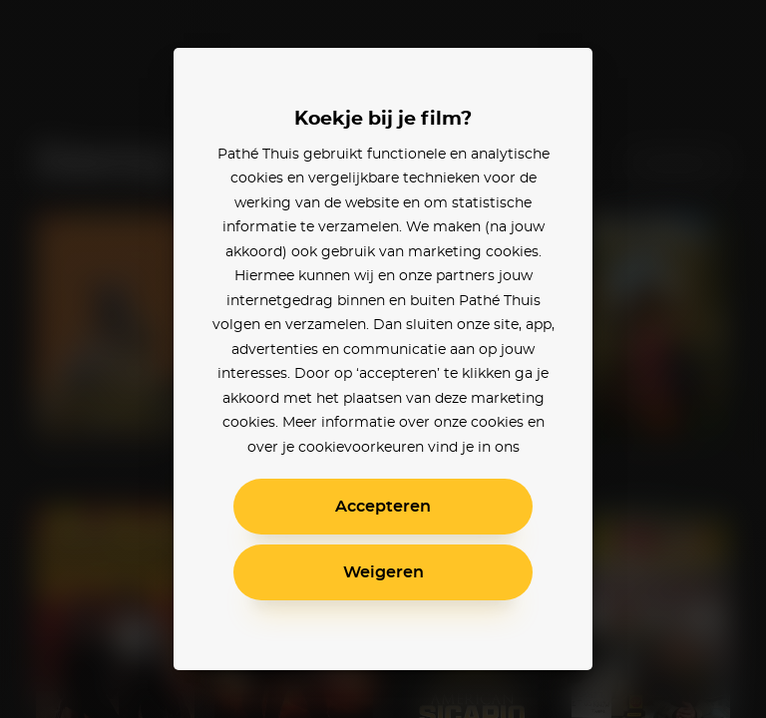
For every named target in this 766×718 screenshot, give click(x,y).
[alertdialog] (383, 359)
